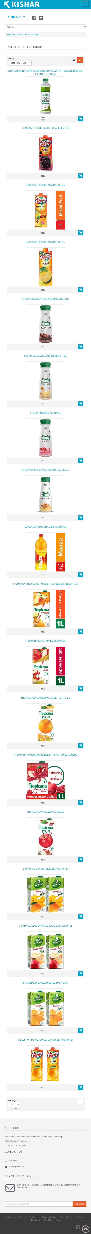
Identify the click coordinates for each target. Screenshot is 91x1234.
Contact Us (35, 1220)
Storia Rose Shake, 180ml (45, 413)
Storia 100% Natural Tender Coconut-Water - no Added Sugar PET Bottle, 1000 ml (45, 72)
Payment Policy (49, 1217)
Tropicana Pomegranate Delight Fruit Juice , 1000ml (45, 755)
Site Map (48, 1220)
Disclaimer (10, 1217)
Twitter (41, 17)
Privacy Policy (65, 1217)
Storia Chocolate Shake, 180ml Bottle (45, 299)
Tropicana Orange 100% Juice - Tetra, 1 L (45, 698)
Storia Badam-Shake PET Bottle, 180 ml (45, 470)
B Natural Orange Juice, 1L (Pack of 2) (45, 983)
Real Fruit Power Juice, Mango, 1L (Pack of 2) (45, 1040)
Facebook (34, 17)
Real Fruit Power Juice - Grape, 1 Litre (45, 128)
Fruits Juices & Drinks (28, 34)
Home (11, 34)
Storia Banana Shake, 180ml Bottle (45, 356)
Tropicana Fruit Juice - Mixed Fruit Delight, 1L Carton (45, 584)
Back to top (85, 1229)
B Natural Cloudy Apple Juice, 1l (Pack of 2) (45, 926)
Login (58, 1220)
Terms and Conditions (28, 1217)
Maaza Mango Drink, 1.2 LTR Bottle (45, 527)
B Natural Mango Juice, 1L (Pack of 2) (45, 869)
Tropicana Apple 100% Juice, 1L (45, 812)
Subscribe (79, 1204)
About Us (80, 1217)
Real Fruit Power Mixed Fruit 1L (45, 185)
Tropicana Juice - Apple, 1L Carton (45, 641)
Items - (17, 17)
